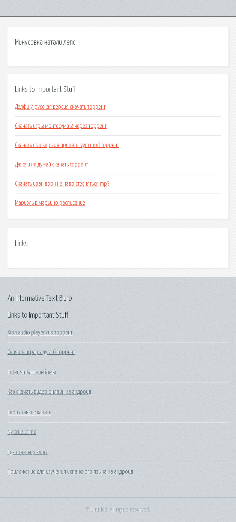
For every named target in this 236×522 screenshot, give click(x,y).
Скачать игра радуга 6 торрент (41, 352)
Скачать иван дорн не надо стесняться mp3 (62, 184)
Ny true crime (22, 432)
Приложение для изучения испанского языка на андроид (70, 472)
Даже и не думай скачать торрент (51, 165)
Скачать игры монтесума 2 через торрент (61, 126)
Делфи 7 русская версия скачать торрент (60, 107)
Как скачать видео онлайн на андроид (49, 392)
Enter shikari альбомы (32, 372)
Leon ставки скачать (29, 413)
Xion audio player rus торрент (40, 333)
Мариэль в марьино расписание (50, 203)
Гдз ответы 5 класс (28, 452)
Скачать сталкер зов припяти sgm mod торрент (67, 145)
